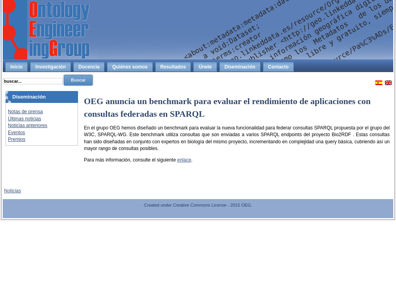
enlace (184, 160)
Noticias (12, 191)
